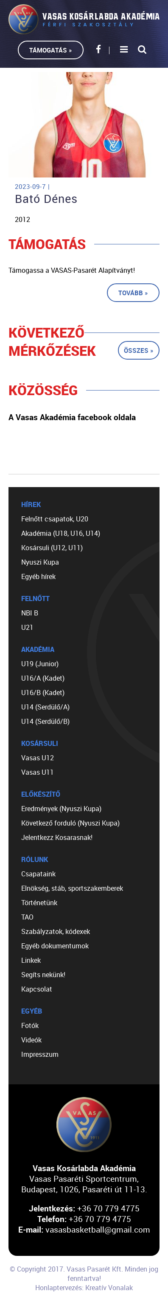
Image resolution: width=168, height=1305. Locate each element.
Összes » (139, 350)
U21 (27, 627)
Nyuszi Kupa (40, 562)
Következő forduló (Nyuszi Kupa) (70, 823)
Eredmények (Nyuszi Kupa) (61, 808)
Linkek (31, 960)
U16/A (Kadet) (42, 678)
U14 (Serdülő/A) (45, 707)
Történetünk (39, 902)
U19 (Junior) (40, 663)
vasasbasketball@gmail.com (97, 1229)
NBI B (29, 613)
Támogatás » (50, 50)
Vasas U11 (37, 772)
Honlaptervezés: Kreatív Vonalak (84, 1287)
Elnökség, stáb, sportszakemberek (72, 888)
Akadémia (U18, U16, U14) (60, 533)
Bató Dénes (46, 198)
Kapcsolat (36, 989)
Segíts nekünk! (43, 974)
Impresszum (40, 1054)
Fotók (30, 1025)
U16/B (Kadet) (42, 692)
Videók (31, 1040)
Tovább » (133, 292)
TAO (27, 917)
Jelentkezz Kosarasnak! (56, 837)
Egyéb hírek (38, 576)
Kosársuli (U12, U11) (52, 547)
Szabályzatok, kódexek (55, 931)
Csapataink (38, 873)
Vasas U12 (37, 757)
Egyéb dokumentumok (55, 945)
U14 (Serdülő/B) (45, 721)
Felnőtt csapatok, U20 (54, 519)
